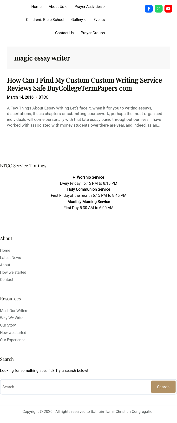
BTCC (43, 97)
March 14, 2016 (20, 97)
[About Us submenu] (66, 7)
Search (163, 386)
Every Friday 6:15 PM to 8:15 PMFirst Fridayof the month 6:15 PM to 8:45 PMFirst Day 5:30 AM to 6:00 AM (88, 192)
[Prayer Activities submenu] (104, 7)
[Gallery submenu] (85, 20)
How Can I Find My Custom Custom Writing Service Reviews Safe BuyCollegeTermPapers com (84, 84)
